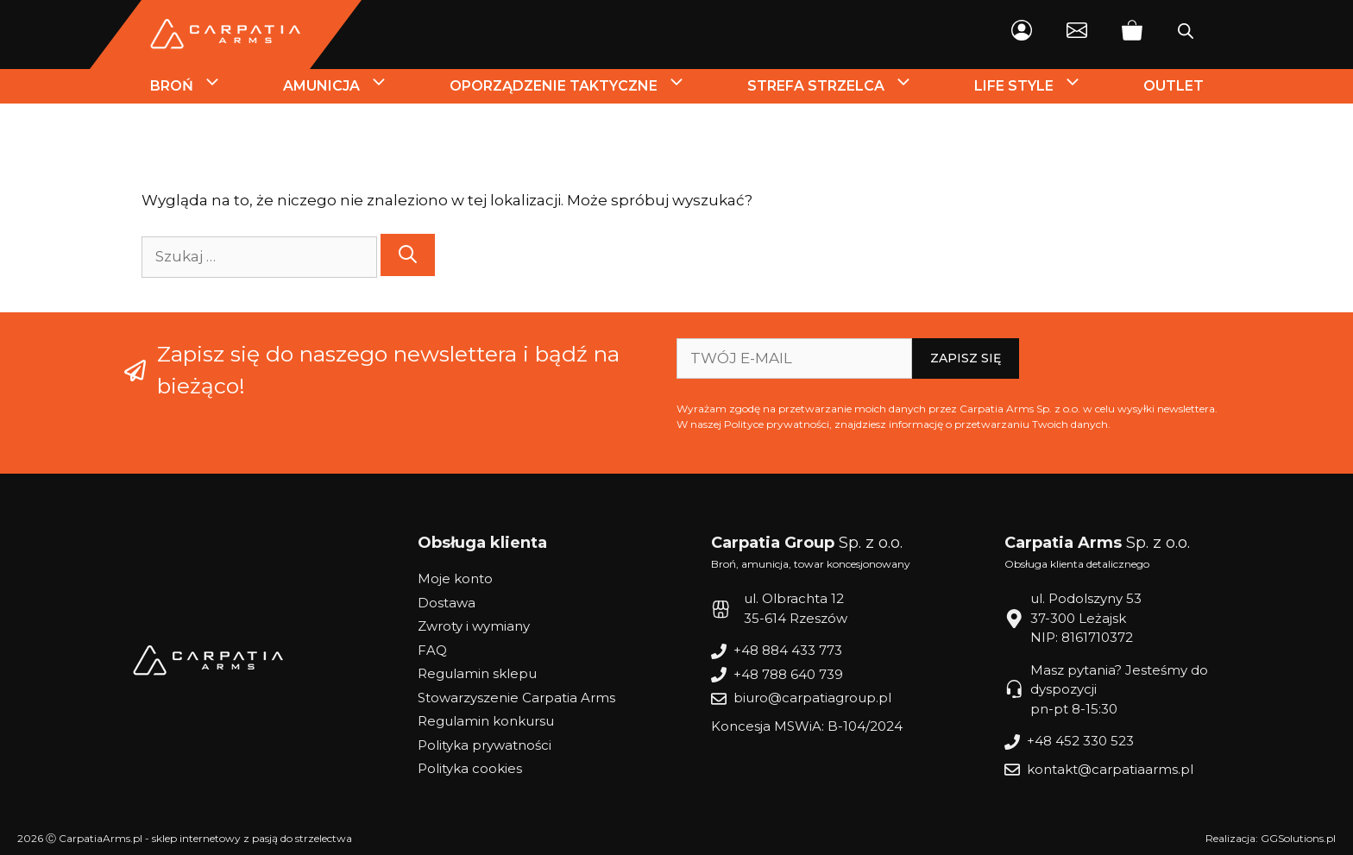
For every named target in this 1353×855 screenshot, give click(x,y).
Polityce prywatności (776, 424)
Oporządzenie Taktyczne (583, 86)
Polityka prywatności (484, 745)
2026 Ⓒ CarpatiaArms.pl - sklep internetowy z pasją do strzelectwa (184, 838)
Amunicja (351, 86)
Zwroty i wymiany (474, 626)
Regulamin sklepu (477, 673)
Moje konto (455, 578)
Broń (201, 86)
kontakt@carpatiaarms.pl (1110, 769)
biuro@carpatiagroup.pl (812, 697)
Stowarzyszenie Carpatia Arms (516, 697)
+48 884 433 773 (787, 650)
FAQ (432, 650)
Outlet (1173, 86)
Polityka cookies (470, 768)
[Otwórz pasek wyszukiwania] (1185, 34)
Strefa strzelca (845, 86)
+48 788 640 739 (788, 674)
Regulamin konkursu (486, 721)
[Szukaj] (408, 255)
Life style (1043, 86)
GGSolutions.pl (1298, 838)
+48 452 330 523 (1080, 740)
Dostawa (446, 602)
